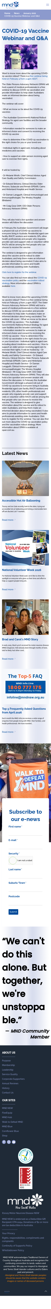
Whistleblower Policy (13, 1250)
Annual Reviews (10, 1083)
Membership (8, 1065)
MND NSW (7, 1108)
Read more (7, 520)
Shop (4, 1135)
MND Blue (7, 1126)
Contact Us (7, 1092)
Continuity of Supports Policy (17, 1245)
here (13, 286)
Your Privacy (8, 1233)
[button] (47, 5)
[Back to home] (10, 5)
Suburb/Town (17, 882)
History (6, 1088)
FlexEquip (7, 1112)
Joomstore (6, 1292)
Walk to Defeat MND (12, 1122)
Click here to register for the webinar (19, 272)
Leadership (7, 1069)
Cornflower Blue (10, 1131)
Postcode (14, 896)
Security (14, 853)
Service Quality (10, 1074)
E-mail (13, 840)
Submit (13, 912)
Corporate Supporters (13, 1079)
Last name (15, 869)
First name (15, 826)
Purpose (6, 1060)
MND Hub (7, 1117)
